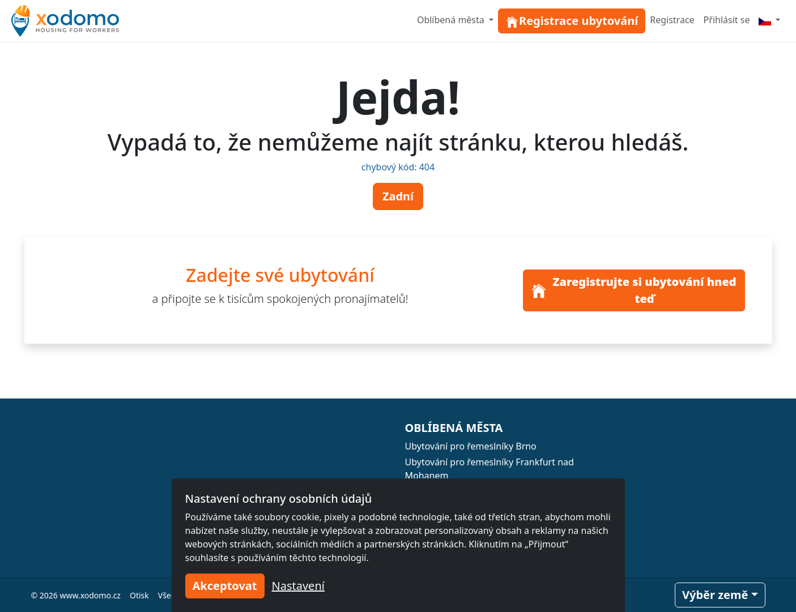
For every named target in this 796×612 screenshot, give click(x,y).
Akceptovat (225, 585)
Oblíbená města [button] (452, 20)
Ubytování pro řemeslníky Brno (471, 446)
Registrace (672, 20)
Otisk (139, 595)
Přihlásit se (727, 20)
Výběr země (715, 594)
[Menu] (769, 19)
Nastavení (298, 585)
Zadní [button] (398, 196)
